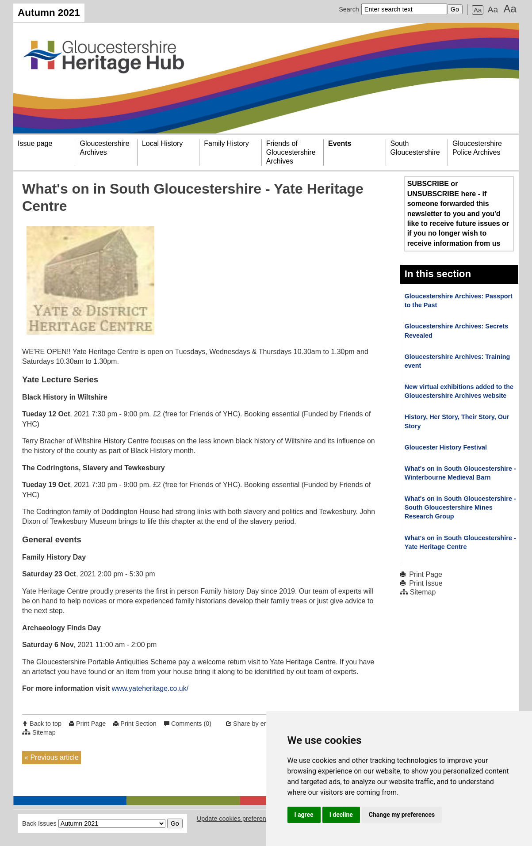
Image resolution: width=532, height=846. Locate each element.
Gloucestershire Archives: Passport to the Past (459, 301)
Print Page (91, 723)
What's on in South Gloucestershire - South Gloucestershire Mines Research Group (460, 507)
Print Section (138, 723)
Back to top (45, 723)
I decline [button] (341, 814)
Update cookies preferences (236, 818)
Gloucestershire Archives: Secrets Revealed (457, 331)
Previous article (54, 757)
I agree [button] (304, 814)
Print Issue (426, 583)
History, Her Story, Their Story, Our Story (457, 421)
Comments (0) (191, 723)
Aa (478, 10)
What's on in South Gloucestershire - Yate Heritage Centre (460, 542)
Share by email (254, 723)
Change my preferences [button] (402, 814)
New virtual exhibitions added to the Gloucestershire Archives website (459, 391)
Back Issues (39, 823)
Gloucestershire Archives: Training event (457, 361)
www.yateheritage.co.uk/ (150, 688)
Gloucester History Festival (446, 447)
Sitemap (44, 732)
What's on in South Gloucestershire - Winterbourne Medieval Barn (460, 473)
